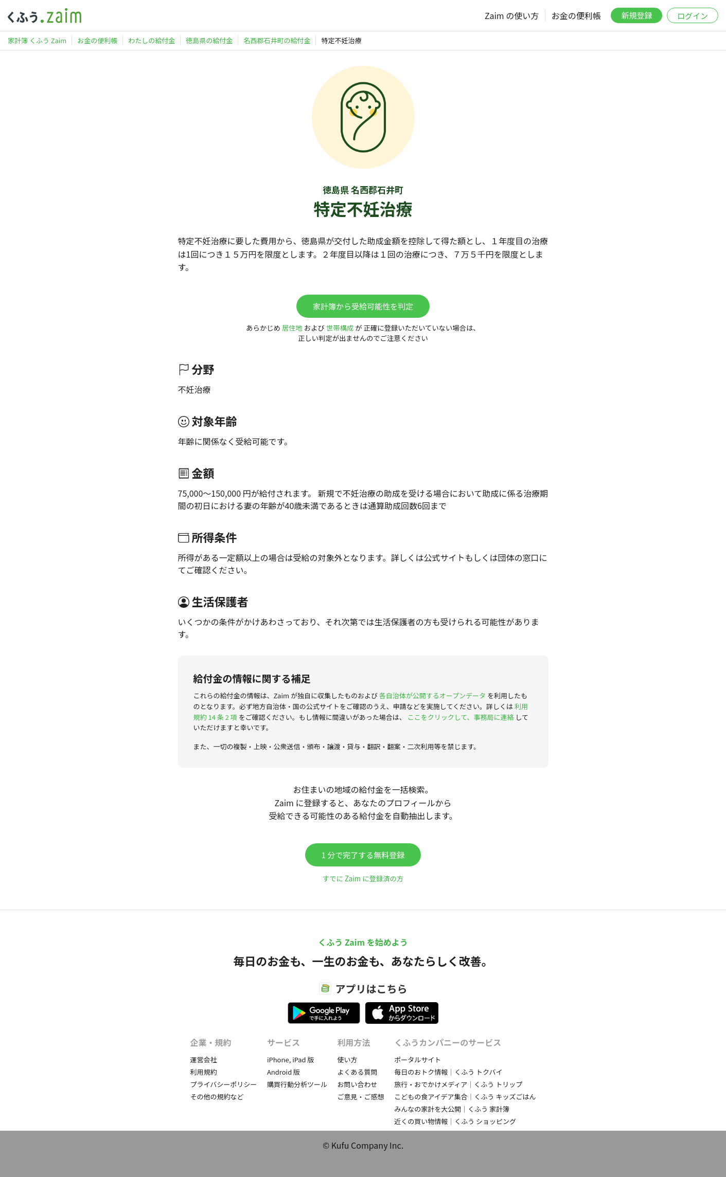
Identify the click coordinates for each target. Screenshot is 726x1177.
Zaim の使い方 (512, 15)
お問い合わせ (358, 1084)
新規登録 (636, 15)
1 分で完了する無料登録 (363, 854)
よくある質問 (358, 1072)
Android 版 (283, 1072)
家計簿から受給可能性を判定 (363, 306)
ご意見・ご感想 (361, 1096)
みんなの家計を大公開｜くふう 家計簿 (451, 1109)
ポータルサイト (417, 1059)
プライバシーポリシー (223, 1084)
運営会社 (203, 1059)
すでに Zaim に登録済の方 (363, 878)
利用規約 (203, 1072)
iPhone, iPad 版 (290, 1059)
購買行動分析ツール (297, 1084)
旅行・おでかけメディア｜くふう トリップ (458, 1084)
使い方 (348, 1059)
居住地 (292, 328)
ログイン (692, 15)
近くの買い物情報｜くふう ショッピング (455, 1121)
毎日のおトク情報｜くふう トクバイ (448, 1072)
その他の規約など (217, 1096)
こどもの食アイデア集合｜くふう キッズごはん (465, 1096)
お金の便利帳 (576, 15)
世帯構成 (339, 328)
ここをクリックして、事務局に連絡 (461, 717)
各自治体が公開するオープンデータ (432, 695)
